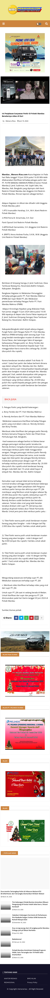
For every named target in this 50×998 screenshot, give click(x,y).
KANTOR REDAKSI (10, 978)
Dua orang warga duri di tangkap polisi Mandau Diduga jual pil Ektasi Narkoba (30, 929)
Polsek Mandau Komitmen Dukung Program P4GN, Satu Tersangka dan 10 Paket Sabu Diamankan (29, 952)
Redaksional (17, 939)
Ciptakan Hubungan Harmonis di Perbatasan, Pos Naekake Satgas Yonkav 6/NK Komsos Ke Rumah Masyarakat (29, 917)
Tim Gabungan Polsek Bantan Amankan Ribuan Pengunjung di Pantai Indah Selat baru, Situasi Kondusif (30, 904)
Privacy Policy (32, 982)
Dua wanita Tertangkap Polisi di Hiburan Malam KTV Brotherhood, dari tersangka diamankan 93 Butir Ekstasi (22, 892)
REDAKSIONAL (9, 982)
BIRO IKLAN (31, 978)
